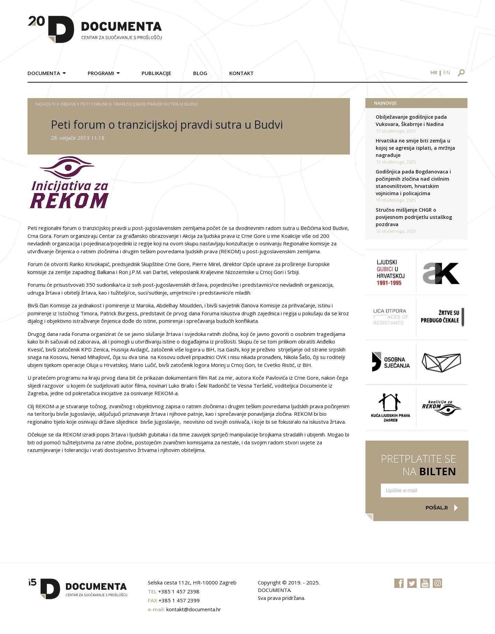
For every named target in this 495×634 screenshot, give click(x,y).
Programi (101, 73)
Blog (200, 73)
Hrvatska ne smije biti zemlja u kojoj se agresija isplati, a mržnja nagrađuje (415, 147)
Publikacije (156, 73)
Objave (68, 104)
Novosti (45, 104)
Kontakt (241, 73)
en (446, 72)
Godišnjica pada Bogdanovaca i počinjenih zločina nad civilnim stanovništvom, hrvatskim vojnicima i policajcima (413, 182)
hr (433, 72)
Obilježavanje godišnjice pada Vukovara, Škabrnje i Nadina (411, 120)
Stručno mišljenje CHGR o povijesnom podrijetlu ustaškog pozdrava (414, 217)
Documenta (44, 73)
